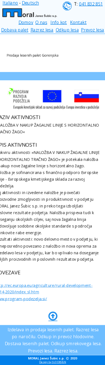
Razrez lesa (41, 30)
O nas (41, 22)
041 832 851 (90, 4)
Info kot (58, 22)
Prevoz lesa (92, 30)
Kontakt (78, 22)
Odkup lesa (67, 30)
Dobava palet (14, 30)
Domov (25, 22)
